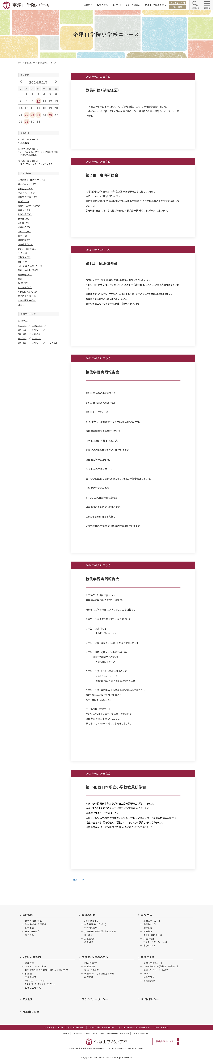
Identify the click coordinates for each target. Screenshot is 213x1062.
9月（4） (36, 778)
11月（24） (39, 548)
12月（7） (22, 483)
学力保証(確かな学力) (95, 924)
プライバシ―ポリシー (81, 1033)
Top (20, 62)
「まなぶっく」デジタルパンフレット (41, 984)
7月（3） (34, 654)
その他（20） (23, 201)
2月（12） (22, 440)
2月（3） (21, 687)
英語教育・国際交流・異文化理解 (100, 931)
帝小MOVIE (149, 945)
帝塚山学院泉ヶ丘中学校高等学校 (134, 1027)
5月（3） (34, 734)
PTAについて (90, 962)
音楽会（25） (24, 218)
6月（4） (21, 758)
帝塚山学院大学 (161, 1027)
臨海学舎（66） (25, 214)
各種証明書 (90, 966)
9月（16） (38, 422)
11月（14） (39, 613)
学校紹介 (88, 5)
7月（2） (34, 702)
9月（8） (37, 455)
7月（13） (36, 427)
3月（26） (22, 342)
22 (27, 115)
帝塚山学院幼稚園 (76, 1027)
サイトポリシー (150, 999)
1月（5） (36, 440)
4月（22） (36, 338)
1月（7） (36, 472)
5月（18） (36, 399)
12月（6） (22, 645)
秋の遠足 (24, 142)
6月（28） (36, 334)
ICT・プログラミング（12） (30, 265)
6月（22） (22, 399)
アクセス (27, 999)
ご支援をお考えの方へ (141, 1033)
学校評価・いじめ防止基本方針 (99, 973)
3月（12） (36, 468)
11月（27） (39, 418)
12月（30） (23, 353)
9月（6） (37, 650)
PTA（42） (22, 252)
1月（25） (54, 342)
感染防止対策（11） (27, 295)
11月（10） (39, 386)
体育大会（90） (25, 209)
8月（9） (21, 394)
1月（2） (34, 663)
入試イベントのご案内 (35, 966)
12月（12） (23, 516)
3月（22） (36, 533)
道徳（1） (22, 304)
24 (38, 115)
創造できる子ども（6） (28, 270)
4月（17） (22, 598)
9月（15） (22, 329)
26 (50, 115)
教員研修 (88, 941)
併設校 (28, 973)
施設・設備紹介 (32, 931)
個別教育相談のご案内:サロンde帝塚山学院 (46, 969)
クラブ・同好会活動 (152, 934)
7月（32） (22, 334)
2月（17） (22, 375)
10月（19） (23, 552)
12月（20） (23, 451)
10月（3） (22, 778)
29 (27, 121)
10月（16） (23, 390)
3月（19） (36, 565)
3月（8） (36, 370)
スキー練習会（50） (27, 300)
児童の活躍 (149, 938)
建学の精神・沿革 (33, 920)
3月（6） (34, 762)
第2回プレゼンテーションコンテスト (37, 164)
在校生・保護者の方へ (155, 5)
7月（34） (36, 524)
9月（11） (38, 390)
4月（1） (21, 682)
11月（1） (36, 726)
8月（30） (22, 362)
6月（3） (21, 678)
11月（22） (39, 353)
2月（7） (21, 663)
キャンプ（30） (24, 231)
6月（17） (22, 496)
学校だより (30, 62)
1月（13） (36, 407)
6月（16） (22, 626)
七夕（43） (22, 235)
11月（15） (37, 483)
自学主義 (29, 927)
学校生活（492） (25, 188)
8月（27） (36, 329)
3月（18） (36, 403)
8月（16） (22, 589)
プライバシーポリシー (95, 999)
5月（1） (34, 706)
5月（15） (36, 528)
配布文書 (88, 977)
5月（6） (36, 496)
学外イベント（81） (26, 192)
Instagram (149, 980)
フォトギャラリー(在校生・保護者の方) (161, 966)
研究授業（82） (25, 240)
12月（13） (23, 613)
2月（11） (22, 472)
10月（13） (23, 617)
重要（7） (22, 278)
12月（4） (22, 674)
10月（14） (23, 585)
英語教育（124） (25, 244)
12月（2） (22, 726)
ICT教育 (88, 934)
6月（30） (22, 561)
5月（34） (36, 561)
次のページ (78, 879)
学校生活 (117, 5)
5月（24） (36, 593)
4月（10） (22, 533)
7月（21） (36, 622)
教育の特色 (102, 5)
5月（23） (36, 366)
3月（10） (36, 630)
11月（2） (22, 325)
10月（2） (36, 697)
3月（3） (34, 658)
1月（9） (36, 537)
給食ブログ (148, 977)
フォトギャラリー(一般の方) (156, 969)
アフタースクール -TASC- (156, 941)
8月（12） (22, 427)
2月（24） (22, 505)
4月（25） (22, 435)
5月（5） (34, 678)
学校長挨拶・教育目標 (35, 924)
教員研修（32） (25, 274)
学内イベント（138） (27, 184)
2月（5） (21, 715)
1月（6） (36, 375)
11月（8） (36, 645)
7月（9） (34, 459)
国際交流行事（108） (28, 197)
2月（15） (22, 602)
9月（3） (36, 730)
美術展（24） (24, 222)
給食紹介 (147, 927)
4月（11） (22, 630)
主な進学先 (30, 977)
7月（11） (35, 492)
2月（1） (34, 739)
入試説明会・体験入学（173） (32, 179)
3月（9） (34, 500)
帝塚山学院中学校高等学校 (101, 1027)
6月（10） (22, 463)
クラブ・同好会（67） (27, 248)
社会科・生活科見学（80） (30, 205)
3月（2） (21, 739)
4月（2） (21, 762)
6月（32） (22, 366)
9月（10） (38, 487)
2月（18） (22, 407)
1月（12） (36, 505)
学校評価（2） (24, 257)
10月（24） (37, 325)
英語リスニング (91, 969)
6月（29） (22, 431)
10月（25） (23, 422)
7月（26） (36, 362)
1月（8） (36, 570)
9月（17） (38, 357)
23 (32, 115)
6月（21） (22, 528)
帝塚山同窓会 (30, 1012)
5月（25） (36, 431)
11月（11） (39, 451)
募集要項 (29, 962)
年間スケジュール (151, 920)
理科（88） (22, 261)
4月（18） (22, 403)
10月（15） (23, 487)
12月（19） (23, 580)
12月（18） (23, 418)
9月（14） (38, 585)
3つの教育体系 (91, 920)
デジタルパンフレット (35, 980)
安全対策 (29, 934)
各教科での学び (92, 927)
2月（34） (36, 342)
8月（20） (22, 557)
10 (38, 101)
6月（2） (21, 658)
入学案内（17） (25, 287)
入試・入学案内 (133, 5)
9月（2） (21, 702)
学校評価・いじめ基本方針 (118, 1033)
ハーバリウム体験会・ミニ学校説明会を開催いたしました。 (39, 153)
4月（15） (22, 370)
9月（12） (38, 552)
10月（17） (23, 520)
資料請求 (177, 6)
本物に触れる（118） (27, 291)
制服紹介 (147, 931)
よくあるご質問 (178, 2)
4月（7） (21, 500)
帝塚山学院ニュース (153, 962)
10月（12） (23, 455)
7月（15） (35, 394)
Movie (146, 973)
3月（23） (36, 435)
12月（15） (23, 386)
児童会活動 (90, 938)
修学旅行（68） (25, 227)
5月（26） (22, 338)
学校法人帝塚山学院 (53, 1027)
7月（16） (36, 557)
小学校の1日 (149, 924)
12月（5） (22, 697)
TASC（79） (23, 283)
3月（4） (34, 710)
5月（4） (36, 463)
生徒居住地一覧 (33, 987)
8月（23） (22, 524)
